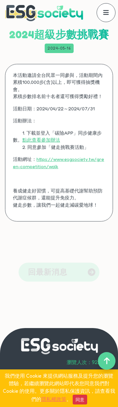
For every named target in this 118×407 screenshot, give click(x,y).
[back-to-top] (106, 361)
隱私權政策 (53, 399)
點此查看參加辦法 (41, 143)
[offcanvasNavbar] (106, 12)
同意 (80, 399)
